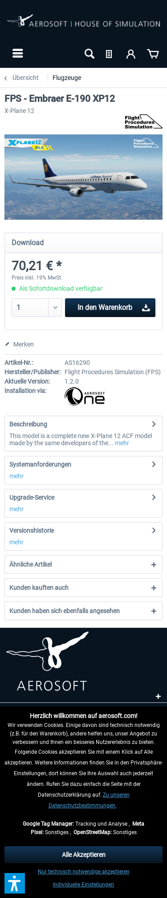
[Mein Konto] (131, 53)
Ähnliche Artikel (30, 564)
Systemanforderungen (40, 464)
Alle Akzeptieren (84, 854)
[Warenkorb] (153, 53)
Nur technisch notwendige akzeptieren (84, 872)
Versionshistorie (31, 530)
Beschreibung (28, 424)
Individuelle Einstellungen (83, 884)
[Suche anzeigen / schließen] (89, 53)
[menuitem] (16, 53)
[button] (14, 883)
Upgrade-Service (31, 497)
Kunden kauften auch (39, 587)
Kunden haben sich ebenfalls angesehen (64, 610)
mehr (121, 443)
